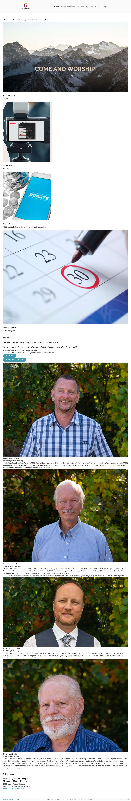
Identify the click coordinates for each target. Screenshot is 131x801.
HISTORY (9, 356)
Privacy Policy (16, 799)
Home (56, 7)
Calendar (80, 7)
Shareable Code (124, 799)
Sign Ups (89, 7)
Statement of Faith (68, 7)
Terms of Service (6, 799)
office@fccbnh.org (77, 799)
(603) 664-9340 (88, 799)
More (98, 7)
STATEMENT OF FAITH (14, 360)
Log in (105, 7)
